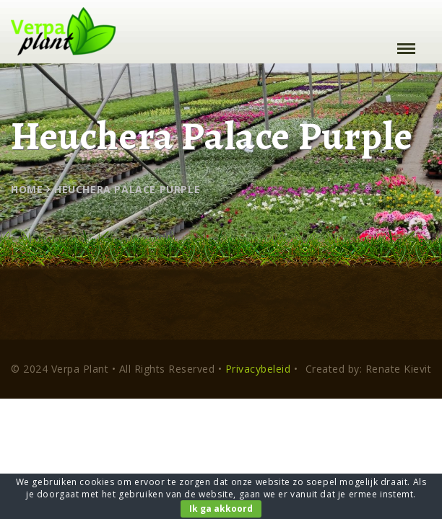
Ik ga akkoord (221, 508)
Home (27, 189)
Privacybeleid (258, 369)
